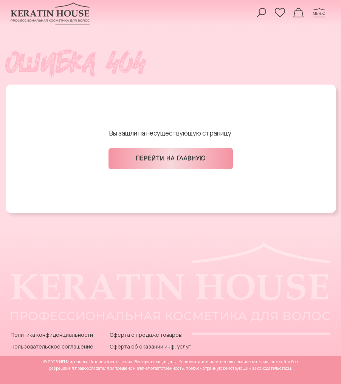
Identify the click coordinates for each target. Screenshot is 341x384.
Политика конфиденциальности (52, 334)
